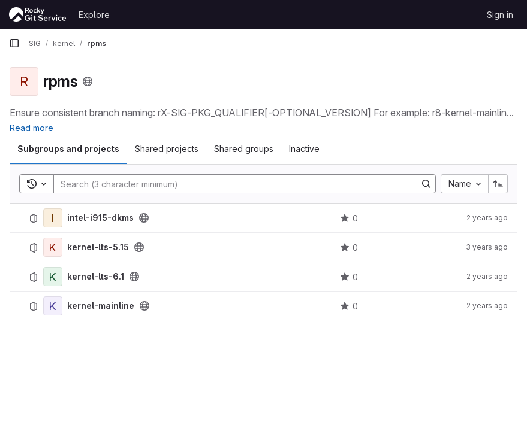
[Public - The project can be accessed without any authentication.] (143, 218)
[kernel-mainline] (52, 305)
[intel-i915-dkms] (52, 217)
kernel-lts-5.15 (98, 247)
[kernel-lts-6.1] (52, 276)
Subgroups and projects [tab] (68, 149)
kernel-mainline (100, 306)
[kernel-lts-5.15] (52, 247)
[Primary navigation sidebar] (14, 43)
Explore (94, 15)
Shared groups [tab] (243, 149)
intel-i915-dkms (100, 218)
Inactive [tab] (304, 149)
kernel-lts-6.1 (95, 276)
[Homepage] (38, 14)
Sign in (500, 15)
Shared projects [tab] (166, 149)
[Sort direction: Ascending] (498, 183)
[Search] (229, 184)
